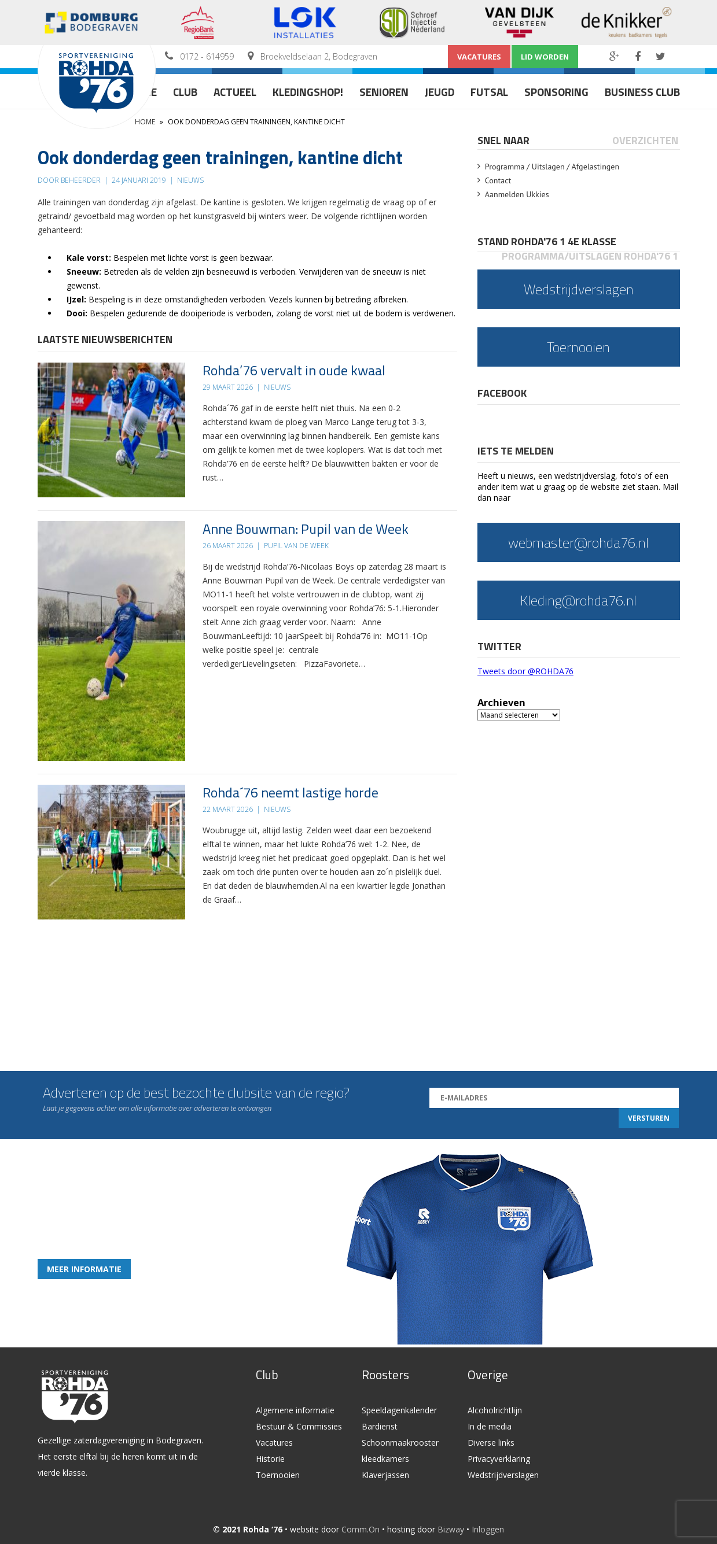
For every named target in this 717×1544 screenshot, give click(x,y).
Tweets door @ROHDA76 (525, 671)
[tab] (504, 140)
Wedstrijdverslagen (503, 1474)
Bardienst (380, 1426)
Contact (498, 180)
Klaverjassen (385, 1474)
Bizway (450, 1529)
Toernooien (278, 1474)
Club (185, 91)
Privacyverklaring (499, 1458)
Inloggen (488, 1529)
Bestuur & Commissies (299, 1426)
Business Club (642, 91)
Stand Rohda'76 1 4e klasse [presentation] (546, 241)
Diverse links (491, 1442)
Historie (270, 1458)
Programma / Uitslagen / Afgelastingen (552, 166)
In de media (490, 1426)
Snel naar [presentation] (503, 140)
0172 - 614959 (207, 56)
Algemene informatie (295, 1410)
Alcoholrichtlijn (495, 1410)
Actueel (235, 91)
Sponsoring (556, 91)
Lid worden (545, 56)
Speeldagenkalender (399, 1410)
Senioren (384, 91)
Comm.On (360, 1529)
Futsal (489, 91)
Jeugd (439, 91)
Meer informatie (84, 1269)
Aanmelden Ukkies (517, 194)
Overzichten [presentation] (645, 140)
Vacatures (479, 56)
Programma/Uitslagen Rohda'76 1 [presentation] (590, 256)
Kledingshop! (308, 91)
